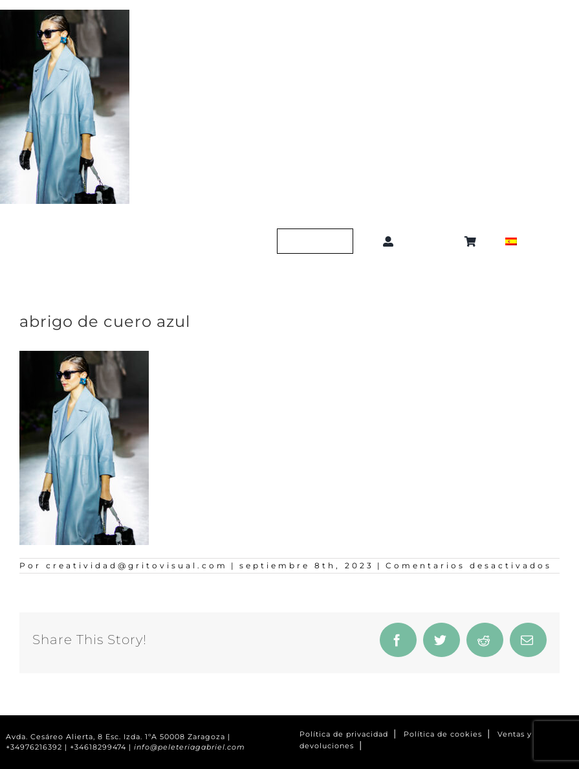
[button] (431, 241)
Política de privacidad (344, 734)
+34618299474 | (102, 747)
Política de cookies (443, 734)
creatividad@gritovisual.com (137, 565)
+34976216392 (34, 747)
